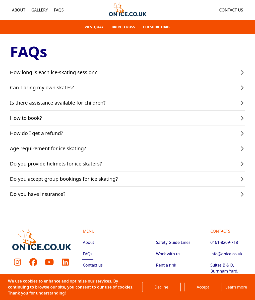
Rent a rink (166, 265)
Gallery (39, 10)
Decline (161, 287)
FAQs (59, 10)
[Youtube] (49, 262)
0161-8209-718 (224, 242)
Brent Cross (123, 26)
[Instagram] (17, 262)
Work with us (168, 254)
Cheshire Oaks (156, 26)
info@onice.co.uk (226, 254)
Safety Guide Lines (173, 242)
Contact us (231, 10)
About (18, 10)
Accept (203, 287)
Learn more (236, 287)
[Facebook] (33, 262)
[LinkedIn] (65, 262)
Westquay (94, 26)
